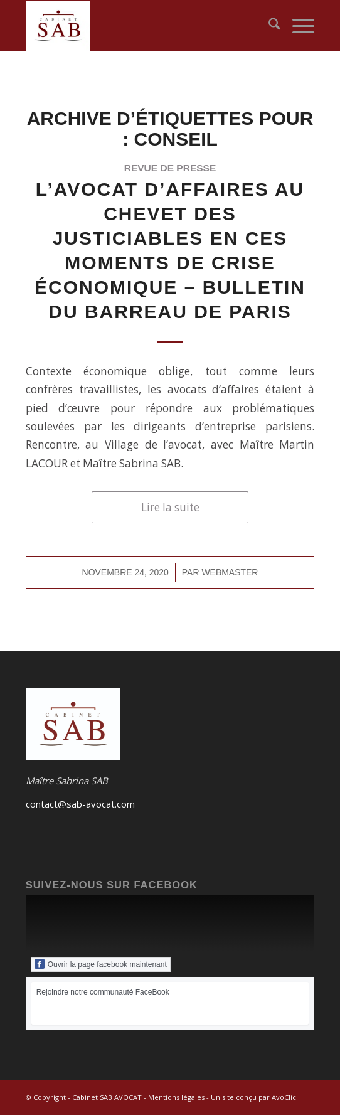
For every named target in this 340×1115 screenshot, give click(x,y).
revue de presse (170, 168)
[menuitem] (268, 26)
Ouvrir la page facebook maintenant (101, 964)
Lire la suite (170, 507)
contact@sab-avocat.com (80, 804)
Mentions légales (176, 1097)
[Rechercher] (268, 26)
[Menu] (297, 26)
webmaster (229, 572)
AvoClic (284, 1097)
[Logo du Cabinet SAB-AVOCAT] (141, 26)
